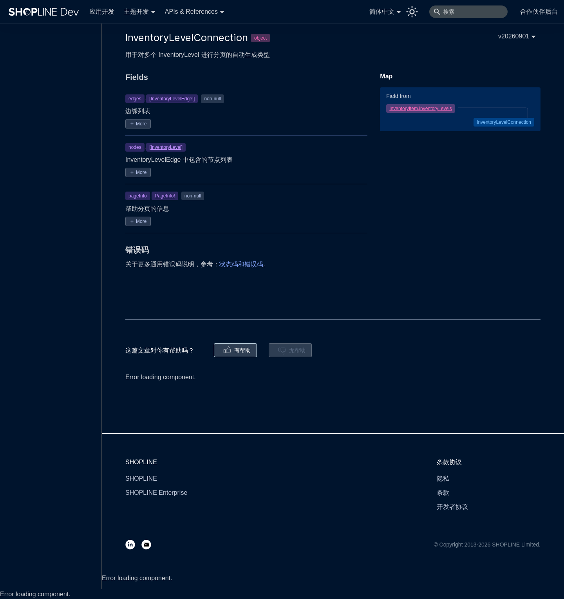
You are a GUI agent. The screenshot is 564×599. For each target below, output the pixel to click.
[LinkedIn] (133, 544)
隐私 (443, 478)
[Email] (149, 544)
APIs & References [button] (191, 11)
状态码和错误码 (241, 264)
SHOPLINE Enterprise (156, 492)
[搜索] (468, 11)
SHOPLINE (141, 478)
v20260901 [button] (513, 36)
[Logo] (45, 11)
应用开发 (101, 11)
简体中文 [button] (381, 11)
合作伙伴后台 (539, 11)
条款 (443, 492)
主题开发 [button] (136, 11)
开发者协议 (452, 506)
